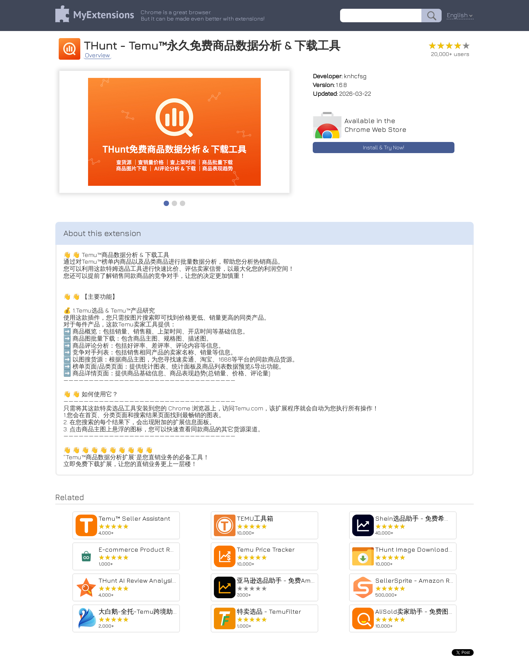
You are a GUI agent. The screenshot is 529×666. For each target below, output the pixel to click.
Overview (97, 55)
